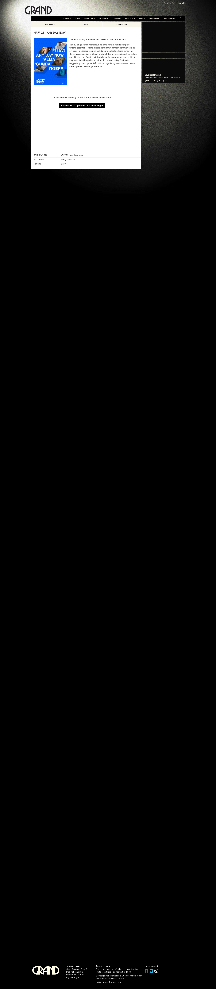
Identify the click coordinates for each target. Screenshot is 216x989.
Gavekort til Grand (153, 262)
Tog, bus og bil (72, 977)
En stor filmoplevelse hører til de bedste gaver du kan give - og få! (162, 266)
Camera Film (169, 3)
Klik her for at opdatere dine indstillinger (82, 105)
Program (50, 24)
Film (85, 24)
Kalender (121, 24)
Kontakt (181, 3)
